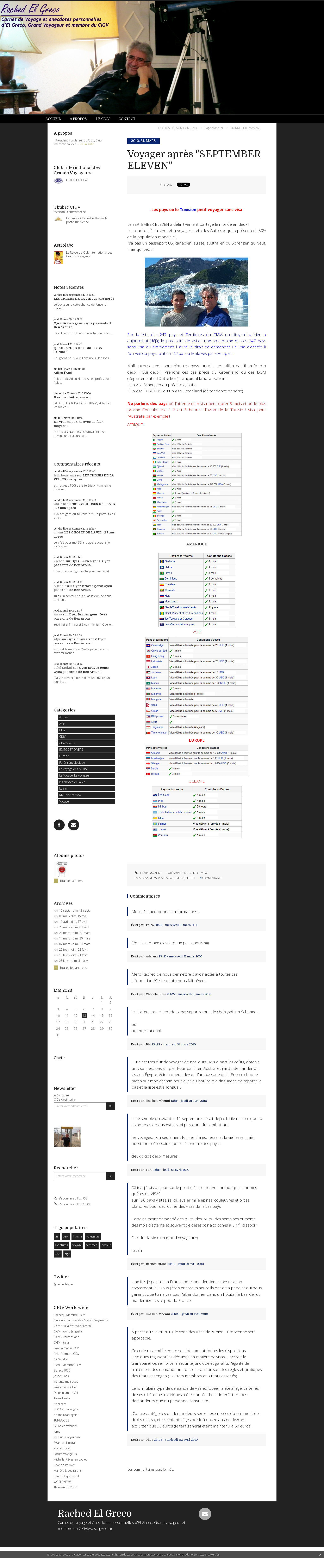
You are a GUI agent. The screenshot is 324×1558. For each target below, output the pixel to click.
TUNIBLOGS (61, 1420)
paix (65, 1236)
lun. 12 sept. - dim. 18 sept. (72, 910)
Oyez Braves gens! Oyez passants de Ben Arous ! (82, 563)
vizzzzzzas (166, 878)
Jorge (57, 1431)
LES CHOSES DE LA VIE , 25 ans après (84, 298)
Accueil (53, 119)
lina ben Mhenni (158, 1100)
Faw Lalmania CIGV (66, 1348)
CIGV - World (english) (68, 1331)
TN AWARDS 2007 (65, 1487)
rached (59, 561)
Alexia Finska (62, 1398)
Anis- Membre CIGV (66, 1354)
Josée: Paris (61, 1376)
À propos (78, 119)
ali (55, 532)
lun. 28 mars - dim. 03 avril (71, 927)
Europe (64, 756)
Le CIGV (103, 119)
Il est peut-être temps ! (72, 397)
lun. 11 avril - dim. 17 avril (70, 922)
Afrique (64, 717)
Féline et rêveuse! (65, 1426)
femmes (91, 1245)
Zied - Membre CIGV (67, 1365)
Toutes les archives (73, 967)
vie (56, 1236)
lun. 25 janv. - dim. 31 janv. (71, 961)
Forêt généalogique (72, 763)
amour (106, 1245)
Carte (59, 1058)
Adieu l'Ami (63, 373)
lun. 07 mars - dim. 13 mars (72, 944)
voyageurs (93, 1236)
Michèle (60, 586)
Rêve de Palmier (64, 1465)
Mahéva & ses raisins (68, 1470)
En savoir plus (211, 1554)
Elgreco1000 (62, 1370)
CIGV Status (67, 743)
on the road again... (66, 1415)
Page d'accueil (214, 128)
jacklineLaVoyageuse (67, 1437)
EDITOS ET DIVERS (71, 750)
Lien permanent (148, 873)
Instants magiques (66, 1381)
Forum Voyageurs (65, 1454)
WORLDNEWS (62, 1482)
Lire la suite (86, 144)
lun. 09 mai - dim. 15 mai (70, 916)
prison (180, 878)
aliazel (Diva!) (62, 1448)
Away (58, 614)
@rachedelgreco (64, 1284)
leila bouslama (65, 475)
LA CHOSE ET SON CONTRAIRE (178, 128)
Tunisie (77, 1236)
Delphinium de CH (66, 1393)
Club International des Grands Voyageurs (81, 1320)
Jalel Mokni (63, 668)
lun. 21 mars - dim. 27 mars (72, 933)
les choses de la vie (72, 782)
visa (145, 878)
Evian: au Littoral (64, 1443)
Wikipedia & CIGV (65, 1387)
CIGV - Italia (61, 1342)
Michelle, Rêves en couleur (71, 1459)
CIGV (62, 737)
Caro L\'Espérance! (66, 1476)
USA (57, 1254)
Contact (127, 119)
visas (153, 878)
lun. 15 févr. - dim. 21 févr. (70, 955)
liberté (190, 878)
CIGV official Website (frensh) (72, 1326)
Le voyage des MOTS (73, 769)
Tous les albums (71, 881)
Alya (57, 639)
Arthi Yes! (60, 1404)
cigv (67, 1254)
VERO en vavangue (66, 1409)
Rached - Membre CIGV (69, 1315)
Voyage (64, 801)
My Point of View (70, 795)
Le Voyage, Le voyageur (74, 775)
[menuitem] (55, 119)
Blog (62, 730)
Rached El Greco (95, 1513)
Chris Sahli (62, 504)
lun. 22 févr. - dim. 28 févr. (70, 949)
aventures (61, 1245)
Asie (62, 724)
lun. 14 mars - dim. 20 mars (72, 938)
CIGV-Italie (60, 1359)
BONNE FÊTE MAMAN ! (246, 128)
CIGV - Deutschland (66, 1337)
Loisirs (63, 788)
